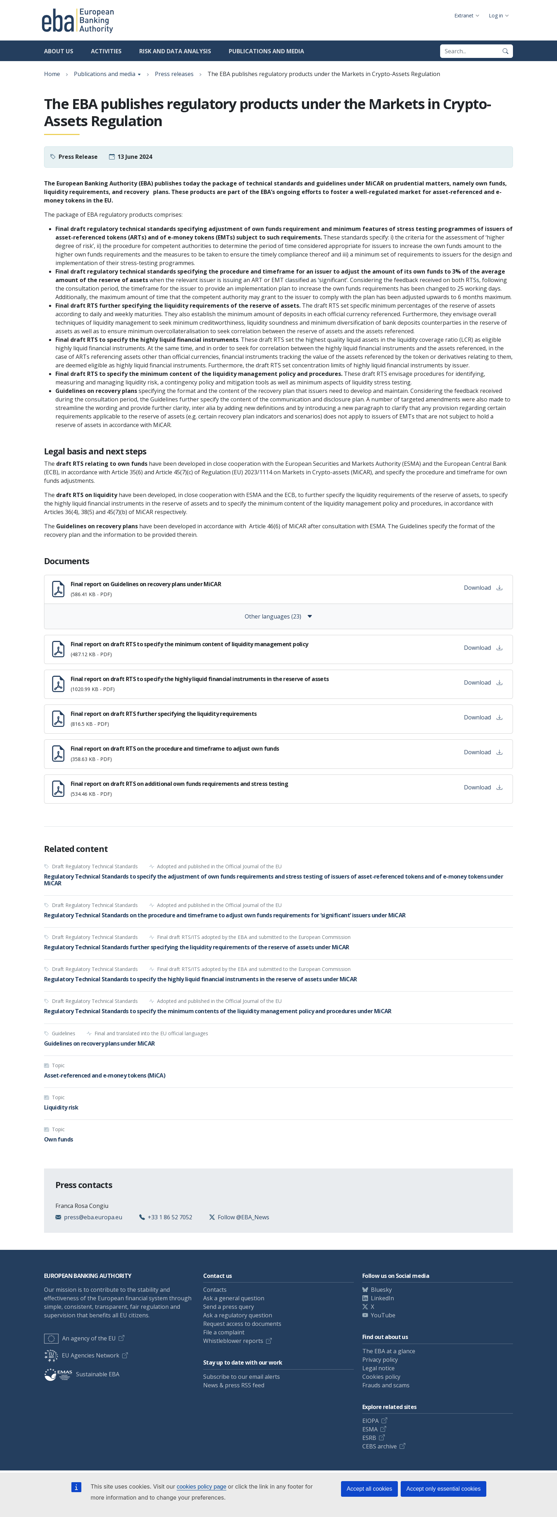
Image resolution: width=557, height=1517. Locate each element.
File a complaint (223, 1332)
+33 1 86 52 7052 (170, 1217)
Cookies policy (381, 1377)
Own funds (58, 1139)
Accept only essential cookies (443, 1489)
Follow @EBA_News (243, 1217)
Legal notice (378, 1368)
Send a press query (228, 1307)
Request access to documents (242, 1324)
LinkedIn (382, 1298)
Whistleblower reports (233, 1341)
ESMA (370, 1429)
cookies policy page (201, 1487)
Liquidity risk (61, 1107)
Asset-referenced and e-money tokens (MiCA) (104, 1075)
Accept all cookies (369, 1489)
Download (483, 588)
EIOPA (370, 1421)
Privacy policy (380, 1360)
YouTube (383, 1315)
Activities (106, 51)
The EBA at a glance (388, 1351)
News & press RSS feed (233, 1385)
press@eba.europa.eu (93, 1217)
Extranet (464, 15)
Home (52, 74)
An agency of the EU (80, 1338)
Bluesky (381, 1290)
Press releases (174, 74)
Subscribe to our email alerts (241, 1377)
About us (58, 51)
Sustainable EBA (81, 1374)
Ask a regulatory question (237, 1315)
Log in (496, 15)
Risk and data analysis (175, 51)
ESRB (369, 1438)
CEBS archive (379, 1446)
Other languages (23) (279, 616)
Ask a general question (233, 1298)
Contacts (215, 1290)
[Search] (505, 51)
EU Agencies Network (81, 1355)
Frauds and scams (386, 1385)
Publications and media (266, 51)
